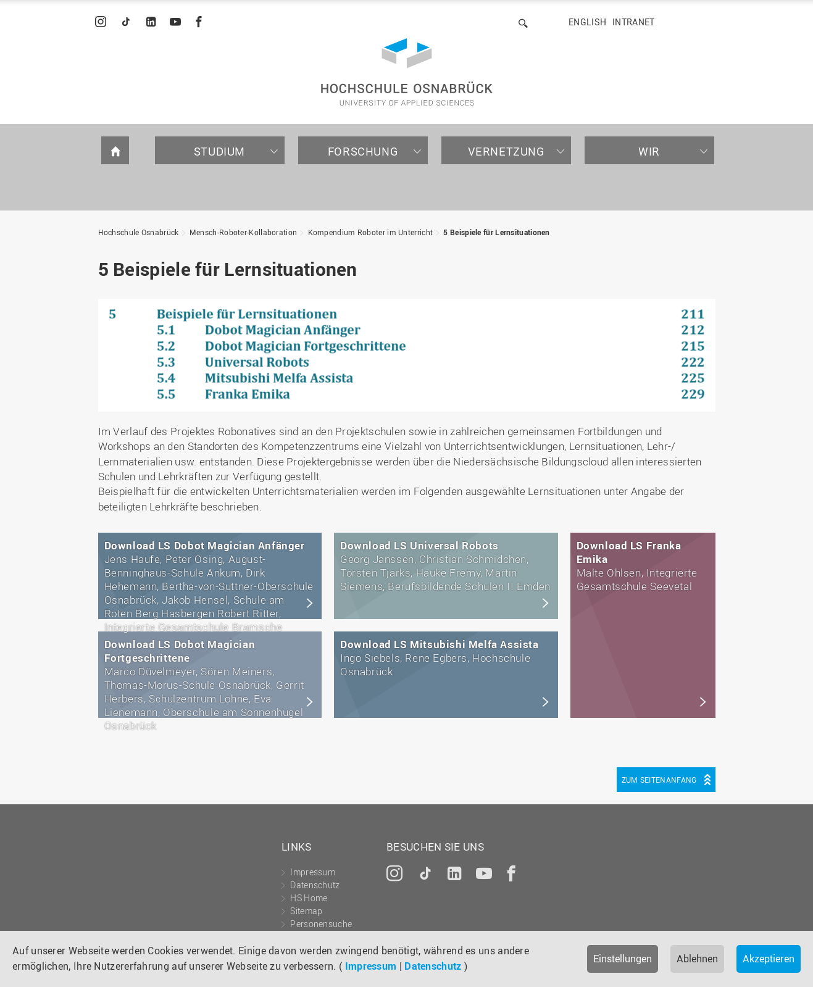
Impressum (371, 966)
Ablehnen (697, 958)
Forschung (363, 151)
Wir (649, 151)
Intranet (633, 22)
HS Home (308, 898)
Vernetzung (506, 151)
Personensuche (321, 924)
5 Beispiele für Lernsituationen (496, 232)
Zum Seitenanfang (659, 780)
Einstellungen (622, 958)
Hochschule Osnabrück (138, 232)
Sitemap (306, 911)
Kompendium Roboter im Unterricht (370, 232)
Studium (219, 151)
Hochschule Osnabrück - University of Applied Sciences (407, 72)
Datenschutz (432, 966)
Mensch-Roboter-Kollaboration (243, 232)
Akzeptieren (768, 958)
